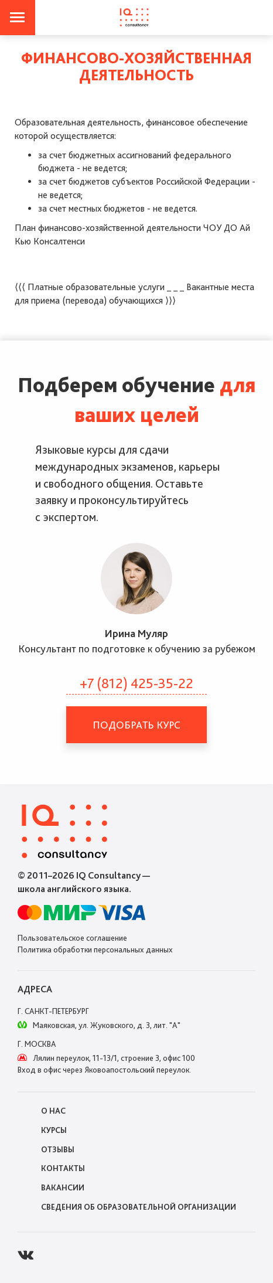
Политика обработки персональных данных (95, 949)
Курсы (54, 1130)
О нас (53, 1110)
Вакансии (62, 1187)
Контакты (63, 1168)
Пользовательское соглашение (72, 937)
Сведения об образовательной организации (138, 1206)
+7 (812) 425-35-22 (136, 683)
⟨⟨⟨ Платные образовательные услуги (90, 286)
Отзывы (57, 1149)
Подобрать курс (136, 725)
